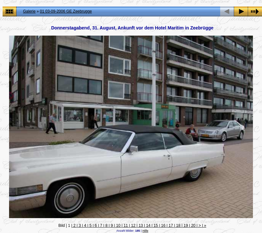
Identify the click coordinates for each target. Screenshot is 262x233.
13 (140, 225)
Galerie (29, 11)
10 (118, 225)
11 (126, 225)
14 (148, 225)
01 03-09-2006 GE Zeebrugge (66, 11)
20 (193, 225)
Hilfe (145, 230)
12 (133, 225)
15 (155, 225)
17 (171, 225)
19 (186, 225)
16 (163, 225)
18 (178, 225)
